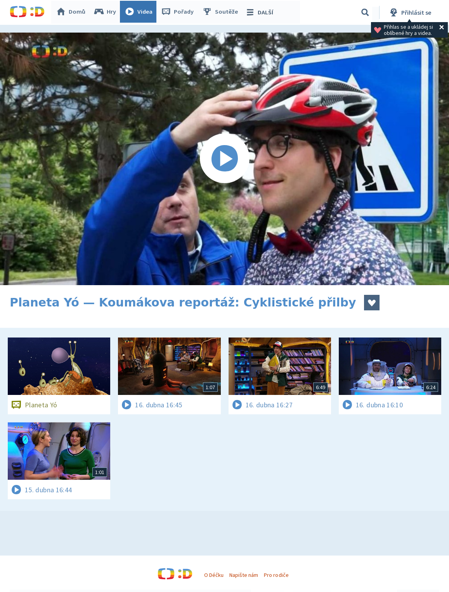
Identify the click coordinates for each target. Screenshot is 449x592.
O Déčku (214, 574)
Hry (106, 12)
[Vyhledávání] (365, 12)
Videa (140, 12)
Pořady (179, 12)
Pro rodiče (276, 574)
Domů (72, 12)
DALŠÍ (260, 12)
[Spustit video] (224, 159)
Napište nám (243, 574)
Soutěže (221, 12)
